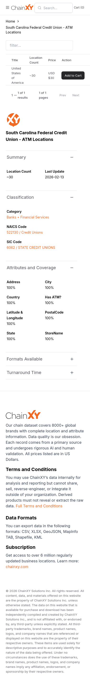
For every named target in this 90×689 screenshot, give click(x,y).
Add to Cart (73, 75)
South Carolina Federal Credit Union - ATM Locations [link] (39, 29)
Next (75, 95)
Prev (63, 95)
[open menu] (7, 7)
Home (10, 21)
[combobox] (56, 8)
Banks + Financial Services (28, 217)
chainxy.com (17, 566)
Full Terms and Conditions (39, 506)
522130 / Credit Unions (25, 232)
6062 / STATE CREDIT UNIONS (31, 247)
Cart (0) (79, 7)
